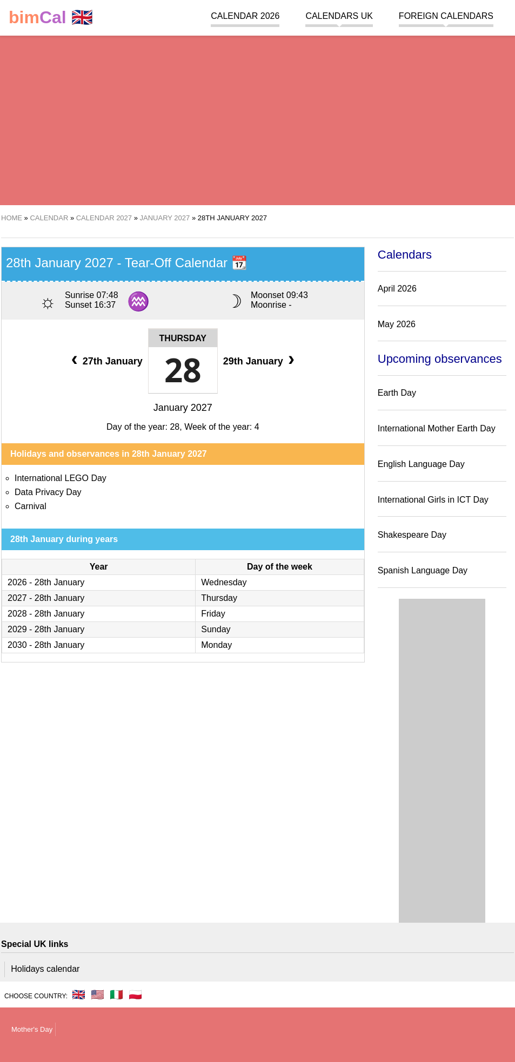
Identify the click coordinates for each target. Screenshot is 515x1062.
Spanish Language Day (422, 570)
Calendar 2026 (245, 16)
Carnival (30, 506)
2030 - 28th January (46, 645)
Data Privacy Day (48, 492)
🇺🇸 (97, 994)
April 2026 (397, 288)
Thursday (182, 338)
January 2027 (182, 407)
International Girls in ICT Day (433, 499)
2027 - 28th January (46, 598)
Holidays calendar (45, 968)
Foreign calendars (446, 16)
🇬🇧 (51, 17)
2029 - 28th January (46, 629)
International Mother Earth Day (437, 428)
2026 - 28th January (46, 582)
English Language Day (421, 464)
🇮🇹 (116, 994)
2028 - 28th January (46, 613)
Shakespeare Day (412, 534)
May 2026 (397, 324)
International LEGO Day (60, 478)
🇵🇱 (135, 994)
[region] (257, 118)
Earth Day (397, 392)
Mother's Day (31, 1029)
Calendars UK (338, 16)
